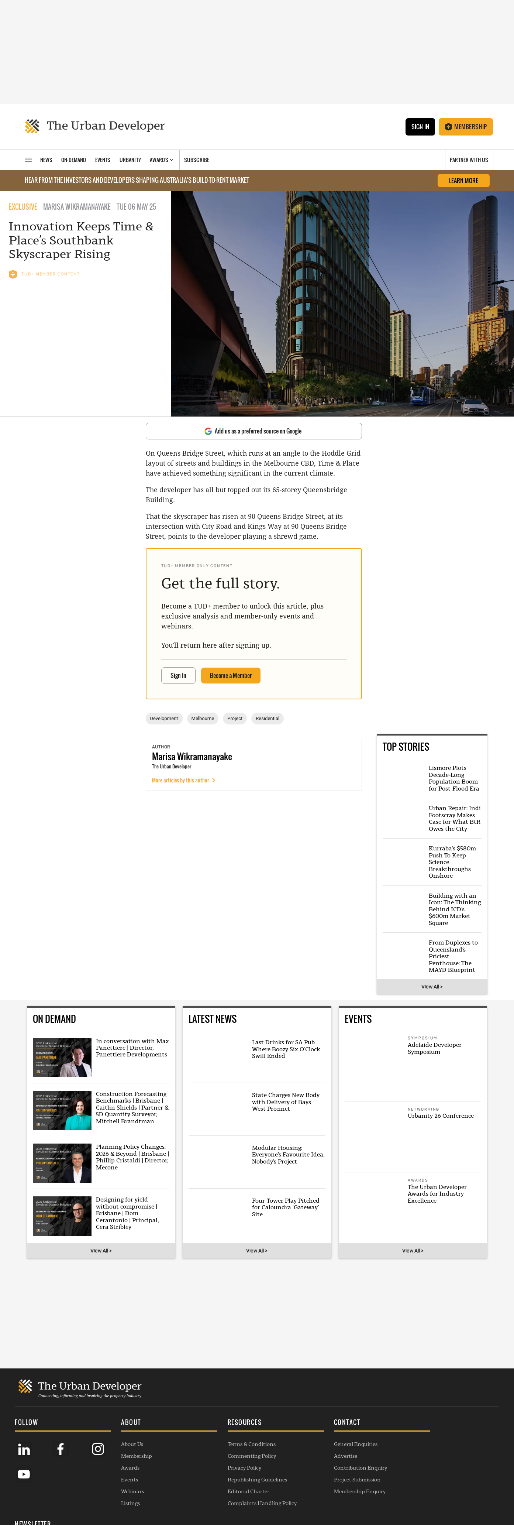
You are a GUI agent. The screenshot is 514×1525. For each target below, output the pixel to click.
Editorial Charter (229, 1484)
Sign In (420, 126)
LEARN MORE (463, 180)
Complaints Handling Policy (242, 1496)
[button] (155, 1415)
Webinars (123, 1484)
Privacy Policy (225, 1460)
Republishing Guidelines (238, 1472)
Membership (466, 126)
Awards (121, 1460)
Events (120, 1472)
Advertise (317, 1449)
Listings (121, 1496)
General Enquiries (327, 1437)
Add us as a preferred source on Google (252, 430)
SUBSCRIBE (422, 1470)
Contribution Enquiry (332, 1460)
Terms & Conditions (232, 1437)
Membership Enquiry (331, 1484)
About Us (123, 1437)
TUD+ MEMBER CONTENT (44, 274)
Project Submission (329, 1472)
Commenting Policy (232, 1449)
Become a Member (231, 675)
